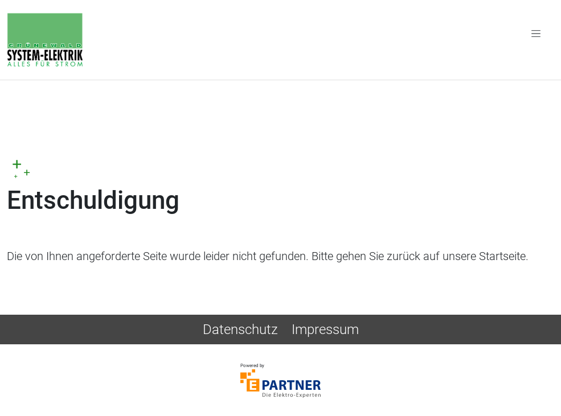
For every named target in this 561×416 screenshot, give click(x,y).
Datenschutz (240, 329)
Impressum (325, 329)
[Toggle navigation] (536, 33)
